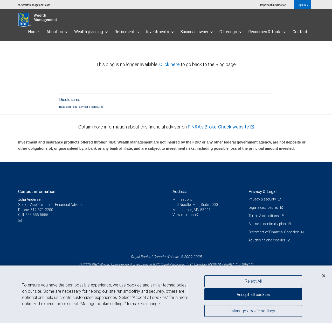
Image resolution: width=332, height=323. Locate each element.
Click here (170, 64)
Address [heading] (179, 191)
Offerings (230, 31)
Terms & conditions (264, 215)
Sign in (303, 4)
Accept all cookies (253, 294)
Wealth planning (91, 31)
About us (57, 31)
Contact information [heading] (36, 191)
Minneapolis (182, 199)
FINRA (229, 264)
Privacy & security (262, 199)
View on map (183, 214)
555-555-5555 (36, 214)
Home (33, 31)
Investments (160, 31)
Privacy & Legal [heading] (262, 191)
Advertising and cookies (267, 240)
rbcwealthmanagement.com (34, 4)
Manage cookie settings (253, 310)
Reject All (253, 281)
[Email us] (20, 220)
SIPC (245, 264)
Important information (273, 4)
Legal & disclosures (263, 207)
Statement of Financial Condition (274, 232)
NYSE (212, 264)
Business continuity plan (267, 223)
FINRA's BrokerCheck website (218, 127)
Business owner (196, 31)
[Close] (323, 276)
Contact (300, 31)
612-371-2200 (41, 209)
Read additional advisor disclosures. (81, 107)
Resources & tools (267, 31)
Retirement (127, 31)
